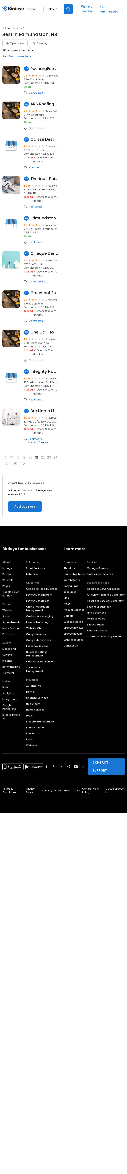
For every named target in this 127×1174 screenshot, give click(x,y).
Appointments (11, 622)
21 (36, 457)
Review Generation (38, 600)
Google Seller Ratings (10, 593)
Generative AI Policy (90, 790)
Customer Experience (39, 661)
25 (7, 463)
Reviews (7, 574)
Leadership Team (74, 574)
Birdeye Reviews (73, 627)
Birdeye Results (73, 633)
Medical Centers (38, 442)
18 (17, 457)
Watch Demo (72, 580)
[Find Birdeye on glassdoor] (83, 766)
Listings (7, 568)
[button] (5, 457)
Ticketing (8, 672)
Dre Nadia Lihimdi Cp (44, 410)
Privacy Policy (30, 790)
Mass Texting (10, 628)
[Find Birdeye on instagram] (68, 766)
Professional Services (100, 574)
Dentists (42, 281)
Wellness (31, 745)
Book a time (71, 586)
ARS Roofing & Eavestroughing (44, 104)
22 (43, 457)
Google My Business (38, 640)
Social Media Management (34, 669)
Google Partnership (9, 707)
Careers (68, 616)
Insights (7, 660)
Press (67, 604)
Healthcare (35, 242)
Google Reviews (36, 634)
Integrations (10, 699)
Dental (33, 281)
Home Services (35, 709)
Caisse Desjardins (44, 139)
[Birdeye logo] (13, 9)
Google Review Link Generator (105, 600)
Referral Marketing (37, 622)
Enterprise (32, 574)
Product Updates (74, 610)
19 (24, 457)
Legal (29, 715)
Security (47, 790)
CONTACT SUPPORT (100, 766)
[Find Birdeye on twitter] (53, 766)
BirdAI (5, 687)
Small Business (35, 568)
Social (6, 616)
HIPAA (67, 790)
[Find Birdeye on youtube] (76, 766)
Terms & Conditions (9, 790)
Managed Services (98, 568)
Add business (25, 506)
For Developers (96, 618)
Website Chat (35, 628)
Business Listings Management (36, 653)
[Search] (68, 9)
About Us (69, 568)
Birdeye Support (97, 624)
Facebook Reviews (37, 646)
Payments (8, 634)
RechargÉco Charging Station (44, 68)
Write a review (87, 9)
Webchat (8, 610)
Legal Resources (73, 639)
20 (30, 457)
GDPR (58, 790)
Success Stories (73, 621)
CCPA (76, 790)
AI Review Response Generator (106, 594)
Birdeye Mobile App (11, 716)
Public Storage (35, 727)
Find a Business (96, 612)
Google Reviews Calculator (103, 588)
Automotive (33, 685)
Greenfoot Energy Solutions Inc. (44, 292)
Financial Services (37, 697)
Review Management (39, 594)
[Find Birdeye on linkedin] (61, 766)
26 (15, 463)
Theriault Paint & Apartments (44, 178)
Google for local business (41, 588)
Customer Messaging (39, 616)
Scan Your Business (99, 606)
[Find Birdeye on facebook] (46, 766)
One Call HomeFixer (44, 332)
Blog (66, 598)
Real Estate (35, 206)
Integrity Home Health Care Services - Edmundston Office (44, 371)
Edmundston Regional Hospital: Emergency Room (44, 218)
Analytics (8, 693)
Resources (70, 592)
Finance (34, 167)
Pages (6, 586)
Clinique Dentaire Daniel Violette (44, 253)
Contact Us (71, 645)
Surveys (7, 654)
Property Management (40, 721)
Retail (29, 739)
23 (49, 457)
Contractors (36, 92)
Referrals (7, 580)
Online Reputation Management (37, 608)
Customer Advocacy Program (105, 636)
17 (11, 457)
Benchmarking (11, 666)
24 (55, 457)
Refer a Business (97, 630)
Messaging (9, 648)
